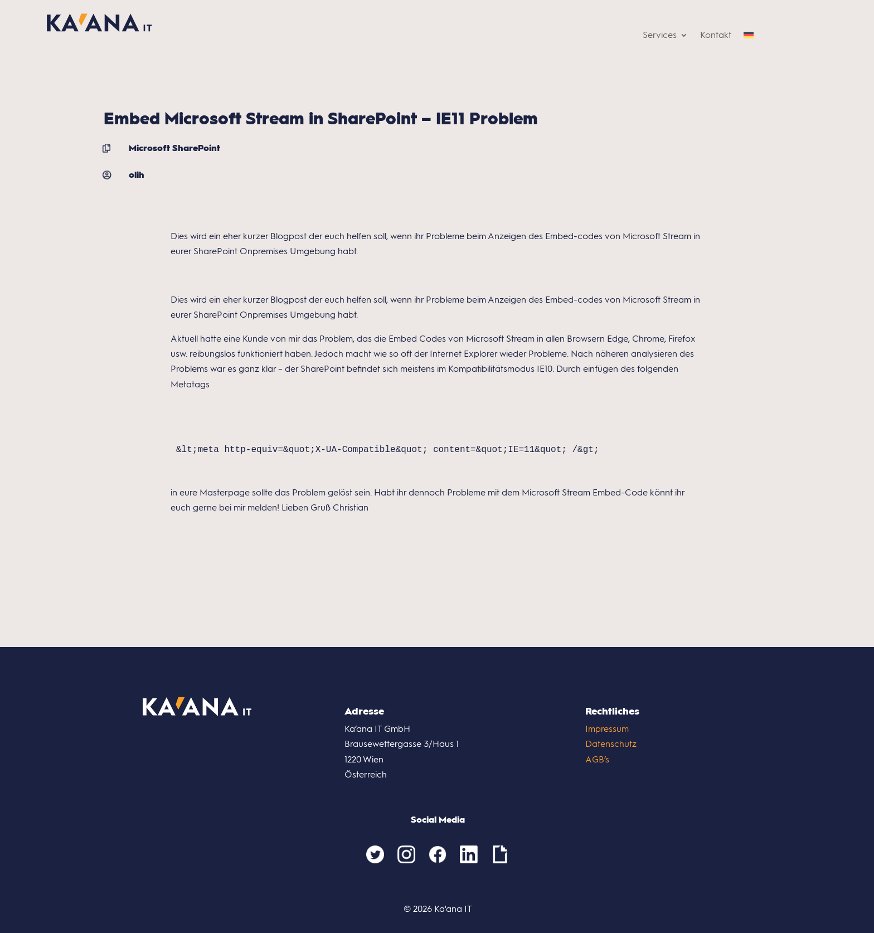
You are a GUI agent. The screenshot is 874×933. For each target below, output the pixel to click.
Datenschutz (611, 743)
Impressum (607, 728)
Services (660, 35)
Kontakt (715, 35)
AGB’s (597, 759)
